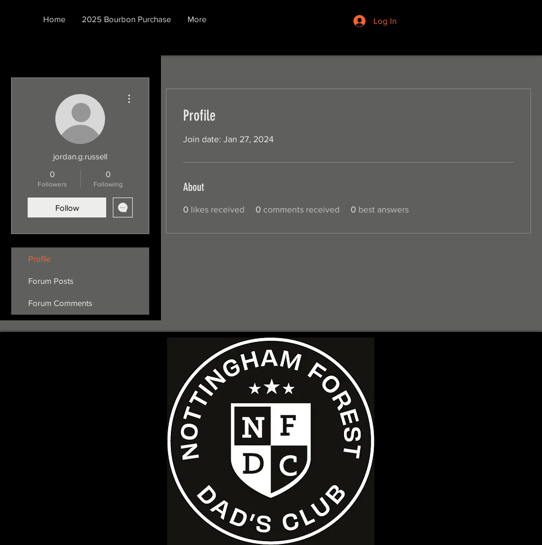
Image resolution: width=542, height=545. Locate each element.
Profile (39, 258)
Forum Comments (60, 303)
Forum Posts (51, 281)
